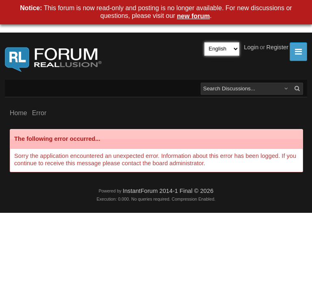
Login (251, 47)
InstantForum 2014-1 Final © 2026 (168, 191)
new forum (193, 16)
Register (277, 47)
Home (18, 112)
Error (39, 112)
